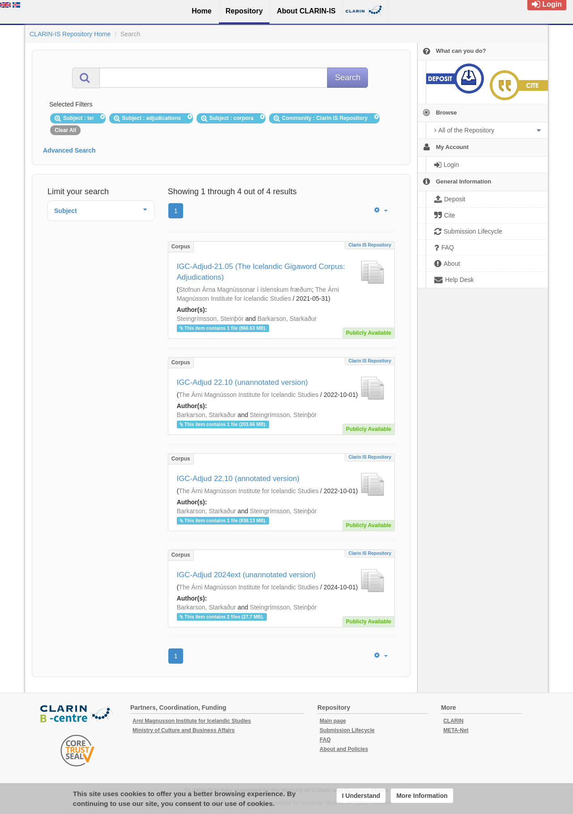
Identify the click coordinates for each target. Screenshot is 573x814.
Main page (333, 721)
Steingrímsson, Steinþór (210, 318)
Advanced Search (69, 150)
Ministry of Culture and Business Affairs (184, 730)
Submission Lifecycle (347, 730)
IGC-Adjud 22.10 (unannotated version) (242, 382)
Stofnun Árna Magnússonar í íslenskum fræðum (245, 289)
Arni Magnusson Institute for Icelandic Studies (192, 721)
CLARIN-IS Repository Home (70, 34)
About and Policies (344, 749)
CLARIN (453, 721)
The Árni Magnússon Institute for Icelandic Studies (248, 394)
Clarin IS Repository (369, 245)
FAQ (325, 740)
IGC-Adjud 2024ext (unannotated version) (246, 575)
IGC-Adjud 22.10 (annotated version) (238, 478)
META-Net (455, 730)
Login (547, 4)
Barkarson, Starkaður (286, 318)
